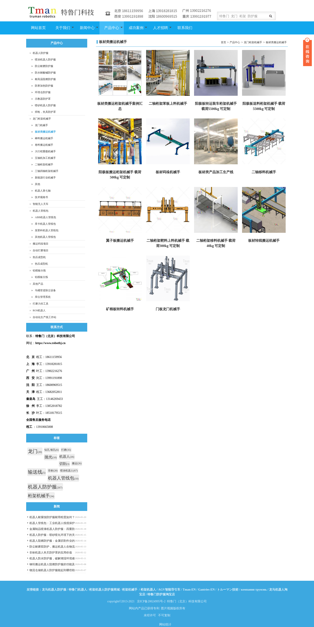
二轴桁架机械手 (44, 164)
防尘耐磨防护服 (44, 66)
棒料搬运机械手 (44, 138)
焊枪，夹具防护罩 (45, 111)
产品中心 (111, 30)
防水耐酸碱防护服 (45, 72)
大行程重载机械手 (45, 151)
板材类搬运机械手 (276, 42)
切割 (64, 464)
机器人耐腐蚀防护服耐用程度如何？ (52, 517)
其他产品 (38, 283)
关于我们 (62, 30)
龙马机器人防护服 (54, 589)
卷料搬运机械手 (44, 144)
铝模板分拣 (39, 270)
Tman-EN (189, 589)
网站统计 (165, 624)
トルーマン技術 (227, 589)
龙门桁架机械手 (253, 42)
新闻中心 (86, 30)
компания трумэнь (254, 589)
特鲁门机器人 (78, 589)
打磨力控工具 (40, 303)
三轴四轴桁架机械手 (46, 171)
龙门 (35, 451)
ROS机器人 (39, 310)
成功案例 (135, 30)
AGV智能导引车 (169, 589)
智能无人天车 (40, 204)
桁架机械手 (41, 495)
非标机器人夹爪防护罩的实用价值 (50, 552)
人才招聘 (160, 30)
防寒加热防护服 (44, 85)
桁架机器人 (148, 589)
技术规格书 (41, 197)
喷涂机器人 (69, 470)
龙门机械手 (41, 125)
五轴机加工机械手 (45, 157)
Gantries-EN (206, 589)
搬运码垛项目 (40, 243)
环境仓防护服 (43, 92)
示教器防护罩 (43, 98)
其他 (37, 184)
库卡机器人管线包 (45, 223)
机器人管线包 (40, 210)
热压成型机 (39, 257)
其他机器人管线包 (45, 236)
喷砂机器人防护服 (45, 105)
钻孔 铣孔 (51, 449)
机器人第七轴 (43, 190)
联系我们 (184, 28)
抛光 (50, 457)
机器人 (66, 456)
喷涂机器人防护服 (45, 59)
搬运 (77, 463)
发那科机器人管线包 (46, 230)
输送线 (36, 472)
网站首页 (38, 28)
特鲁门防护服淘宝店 (161, 594)
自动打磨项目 (40, 250)
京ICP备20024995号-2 (151, 601)
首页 (223, 42)
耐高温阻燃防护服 (45, 79)
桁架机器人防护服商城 (104, 589)
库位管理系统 (43, 296)
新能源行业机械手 (45, 177)
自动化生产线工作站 (44, 317)
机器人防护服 (40, 53)
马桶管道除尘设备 (45, 290)
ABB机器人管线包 (45, 217)
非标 (53, 470)
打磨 (66, 449)
